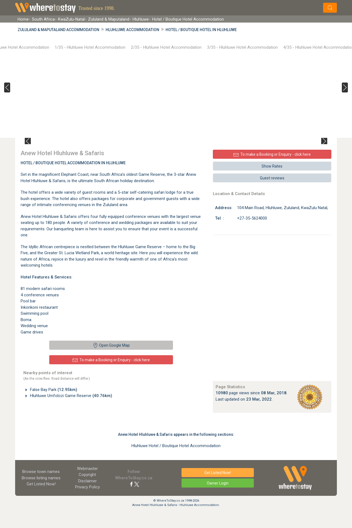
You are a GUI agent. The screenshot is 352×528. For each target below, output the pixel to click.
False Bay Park (53, 389)
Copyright (87, 474)
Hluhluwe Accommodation (132, 30)
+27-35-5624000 (252, 218)
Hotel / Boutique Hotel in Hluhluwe (201, 30)
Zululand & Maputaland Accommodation (58, 30)
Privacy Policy (87, 487)
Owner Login (218, 483)
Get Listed (41, 484)
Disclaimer (87, 480)
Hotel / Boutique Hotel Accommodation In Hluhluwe (73, 163)
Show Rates (272, 166)
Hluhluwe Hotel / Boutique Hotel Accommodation (176, 445)
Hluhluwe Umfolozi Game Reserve (70, 395)
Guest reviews (272, 178)
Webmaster (87, 468)
